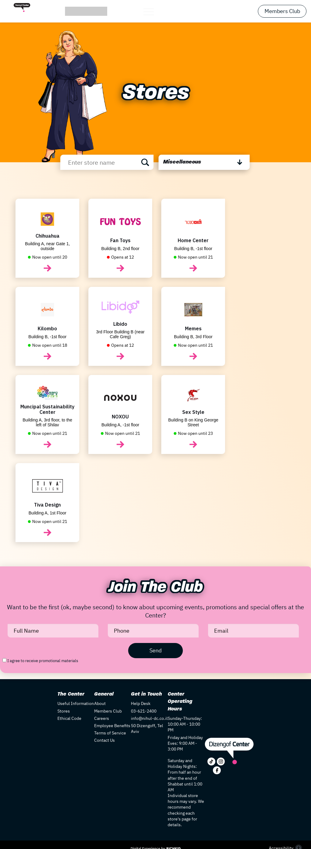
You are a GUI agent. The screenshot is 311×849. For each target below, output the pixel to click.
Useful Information (75, 703)
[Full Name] (53, 631)
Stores (63, 711)
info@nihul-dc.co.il (149, 718)
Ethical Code (69, 718)
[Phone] (153, 631)
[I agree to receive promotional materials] (4, 660)
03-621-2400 (143, 711)
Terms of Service (110, 733)
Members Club (282, 11)
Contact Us (104, 740)
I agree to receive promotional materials (42, 660)
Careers (101, 718)
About (100, 703)
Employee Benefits (112, 725)
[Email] (253, 631)
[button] (155, 11)
